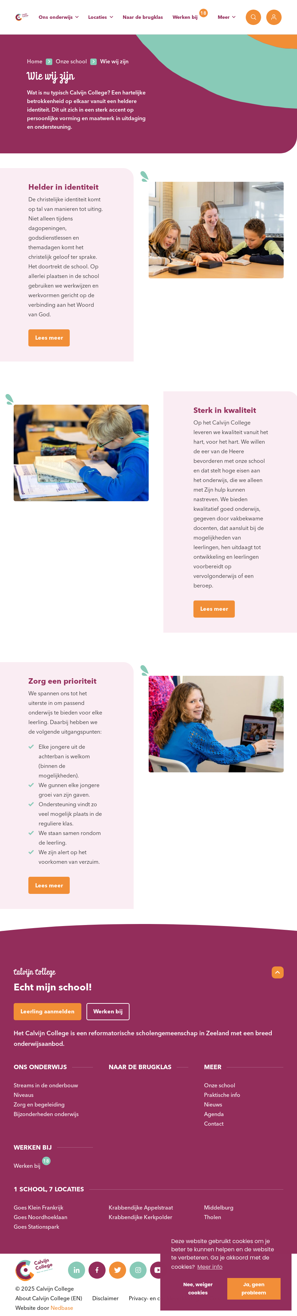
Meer (224, 17)
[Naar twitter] (117, 1270)
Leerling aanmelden (48, 1011)
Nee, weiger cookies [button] (198, 1288)
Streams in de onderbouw (46, 1085)
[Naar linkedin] (76, 1270)
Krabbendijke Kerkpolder (140, 1217)
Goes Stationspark (36, 1226)
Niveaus (23, 1094)
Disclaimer (105, 1298)
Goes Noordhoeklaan (40, 1217)
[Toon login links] (274, 17)
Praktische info (222, 1094)
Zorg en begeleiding (39, 1104)
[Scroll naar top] (278, 972)
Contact (214, 1123)
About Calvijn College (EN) (48, 1298)
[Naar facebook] (97, 1270)
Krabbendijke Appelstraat (141, 1207)
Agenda (214, 1114)
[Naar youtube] (158, 1270)
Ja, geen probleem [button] (254, 1288)
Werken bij (185, 17)
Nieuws (213, 1104)
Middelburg (218, 1207)
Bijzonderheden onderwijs (46, 1114)
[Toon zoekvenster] (253, 17)
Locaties (97, 17)
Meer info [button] (209, 1267)
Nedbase (62, 1307)
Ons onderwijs (56, 17)
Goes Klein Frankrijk (38, 1207)
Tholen (212, 1217)
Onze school (219, 1085)
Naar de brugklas (143, 17)
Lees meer (49, 337)
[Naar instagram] (138, 1270)
